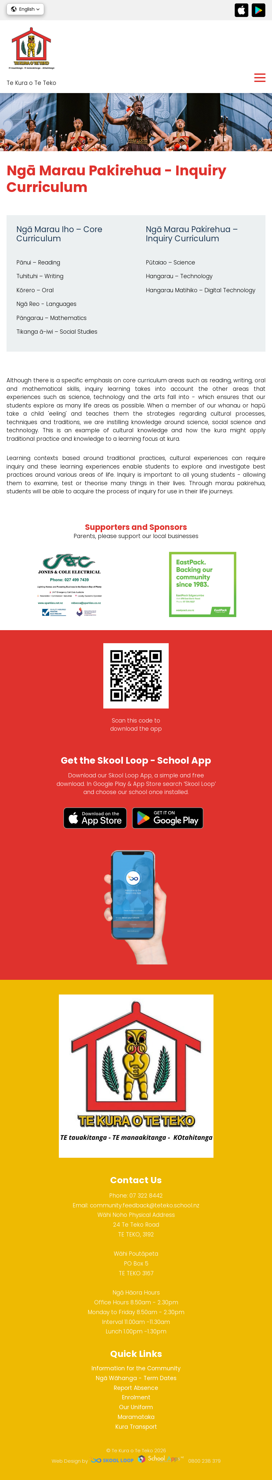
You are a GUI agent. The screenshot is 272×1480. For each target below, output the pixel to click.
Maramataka (136, 1417)
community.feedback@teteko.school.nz (144, 1205)
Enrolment (136, 1397)
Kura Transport (136, 1427)
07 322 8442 (146, 1196)
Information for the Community (136, 1368)
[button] (25, 9)
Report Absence (136, 1388)
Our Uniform (136, 1407)
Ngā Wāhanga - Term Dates (136, 1378)
